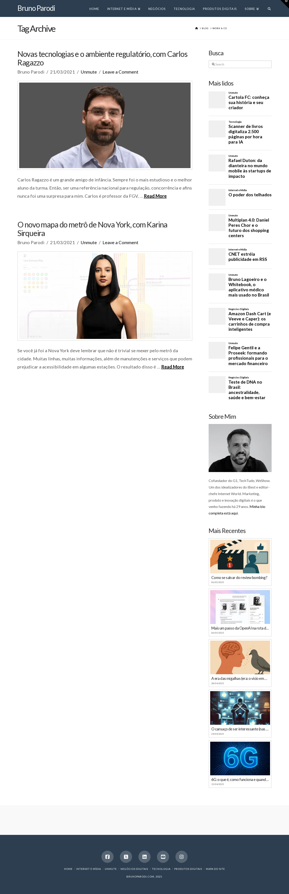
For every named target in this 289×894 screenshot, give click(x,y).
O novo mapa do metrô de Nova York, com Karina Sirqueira (92, 228)
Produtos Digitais (188, 868)
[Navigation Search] (267, 8)
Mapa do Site (215, 868)
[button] (284, 4)
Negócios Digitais (134, 868)
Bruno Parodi (36, 8)
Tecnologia (161, 868)
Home (68, 868)
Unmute (89, 71)
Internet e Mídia (88, 868)
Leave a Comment (120, 71)
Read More (155, 196)
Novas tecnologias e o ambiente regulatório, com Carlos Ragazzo (102, 58)
